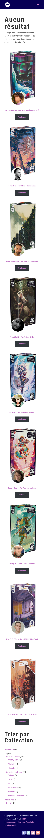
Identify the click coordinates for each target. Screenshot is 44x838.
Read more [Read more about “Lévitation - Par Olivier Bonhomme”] (22, 193)
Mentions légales (10, 825)
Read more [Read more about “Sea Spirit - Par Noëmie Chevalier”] (22, 570)
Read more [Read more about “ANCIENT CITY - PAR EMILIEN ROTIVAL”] (22, 722)
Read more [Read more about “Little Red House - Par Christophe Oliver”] (22, 268)
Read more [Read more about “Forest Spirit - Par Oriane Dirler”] (22, 344)
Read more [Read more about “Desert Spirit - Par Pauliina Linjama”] (22, 495)
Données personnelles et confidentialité (19, 822)
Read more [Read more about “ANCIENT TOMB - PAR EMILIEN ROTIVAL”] (22, 646)
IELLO (24, 819)
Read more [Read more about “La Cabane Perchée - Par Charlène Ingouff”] (22, 117)
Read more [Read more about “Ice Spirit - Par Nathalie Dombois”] (22, 419)
